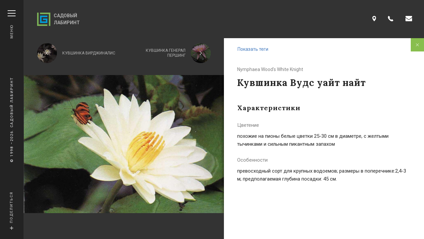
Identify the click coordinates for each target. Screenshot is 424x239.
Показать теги (253, 49)
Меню (12, 24)
